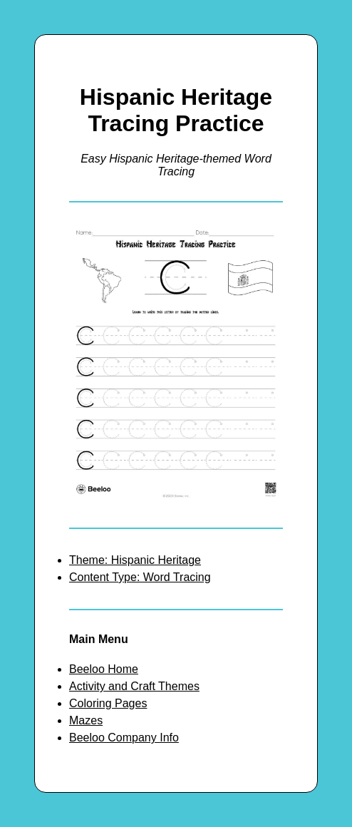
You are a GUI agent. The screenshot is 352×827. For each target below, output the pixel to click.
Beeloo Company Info (124, 737)
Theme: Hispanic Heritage (135, 560)
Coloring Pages (108, 703)
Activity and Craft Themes (134, 686)
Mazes (86, 720)
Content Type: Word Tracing (140, 577)
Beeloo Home (103, 669)
